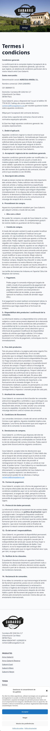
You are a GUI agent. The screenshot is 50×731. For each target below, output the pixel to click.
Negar (25, 718)
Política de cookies (17, 728)
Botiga (4, 685)
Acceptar (25, 712)
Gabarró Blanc (8, 668)
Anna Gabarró (7, 657)
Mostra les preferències (25, 723)
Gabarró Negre (8, 672)
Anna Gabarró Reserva (11, 661)
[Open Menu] (25, 21)
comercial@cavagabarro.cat (13, 106)
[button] (47, 691)
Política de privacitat (30, 728)
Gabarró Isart (7, 664)
